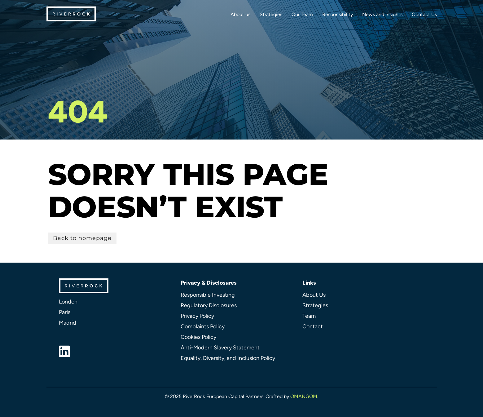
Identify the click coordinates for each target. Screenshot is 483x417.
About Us (314, 294)
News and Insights (382, 14)
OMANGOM (303, 396)
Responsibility (337, 14)
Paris (64, 312)
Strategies (271, 14)
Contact (312, 326)
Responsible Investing (208, 294)
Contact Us (424, 14)
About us (240, 14)
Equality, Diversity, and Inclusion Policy (228, 358)
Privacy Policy (197, 316)
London (68, 301)
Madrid (67, 322)
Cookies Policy (198, 337)
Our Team (302, 14)
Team (309, 316)
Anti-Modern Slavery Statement (220, 347)
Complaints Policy (203, 326)
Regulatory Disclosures (209, 305)
